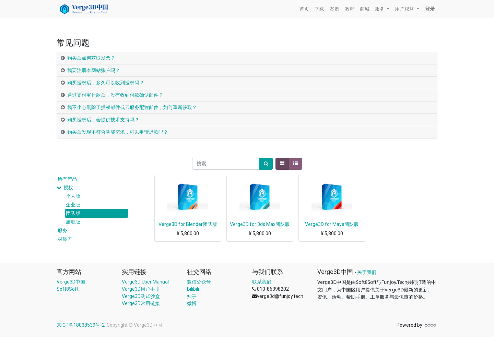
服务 (62, 230)
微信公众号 (199, 282)
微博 (192, 303)
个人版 (73, 196)
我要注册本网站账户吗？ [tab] (93, 70)
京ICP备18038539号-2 (81, 325)
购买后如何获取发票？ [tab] (91, 58)
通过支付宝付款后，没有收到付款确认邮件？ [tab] (115, 95)
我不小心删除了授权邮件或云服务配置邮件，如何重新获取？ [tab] (132, 107)
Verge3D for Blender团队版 (187, 224)
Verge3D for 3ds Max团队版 (260, 224)
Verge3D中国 (71, 282)
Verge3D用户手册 (141, 289)
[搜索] (266, 164)
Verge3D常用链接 (141, 303)
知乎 (192, 296)
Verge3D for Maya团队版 (332, 224)
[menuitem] (304, 9)
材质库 (65, 239)
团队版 (73, 213)
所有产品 (67, 179)
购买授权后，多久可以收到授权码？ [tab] (105, 82)
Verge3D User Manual (145, 282)
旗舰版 (73, 222)
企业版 (73, 204)
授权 (68, 187)
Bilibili (193, 289)
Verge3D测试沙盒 (141, 296)
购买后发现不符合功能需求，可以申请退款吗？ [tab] (117, 132)
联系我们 (261, 282)
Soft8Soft (68, 289)
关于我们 (366, 272)
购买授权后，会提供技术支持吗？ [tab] (103, 119)
